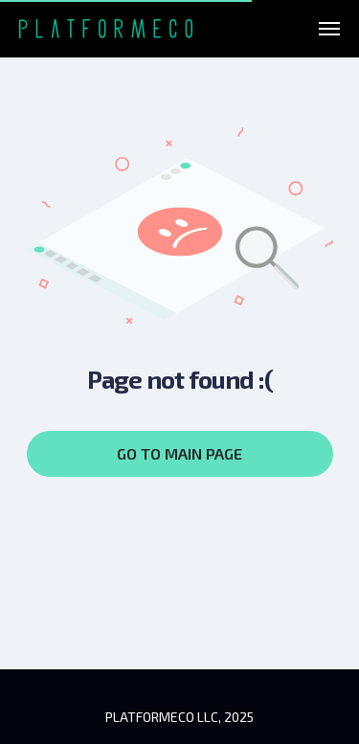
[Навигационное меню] (329, 28)
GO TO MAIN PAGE (179, 453)
